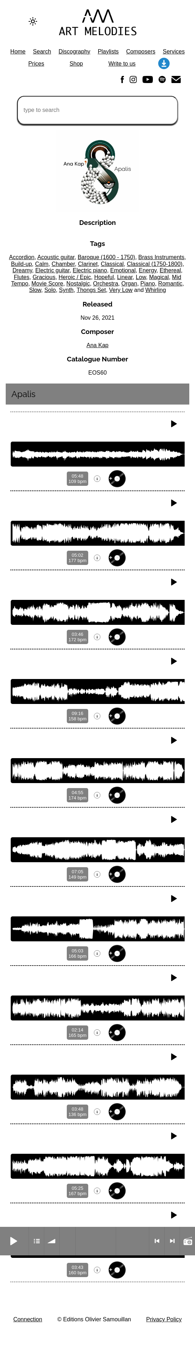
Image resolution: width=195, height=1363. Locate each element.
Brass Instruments (161, 257)
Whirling (155, 290)
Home (18, 51)
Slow (35, 290)
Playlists (108, 51)
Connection (27, 1319)
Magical (159, 277)
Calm (41, 264)
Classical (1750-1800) (154, 264)
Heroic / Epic (75, 277)
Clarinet (88, 264)
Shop (76, 64)
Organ (129, 284)
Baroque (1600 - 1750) (106, 257)
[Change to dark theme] (33, 21)
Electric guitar (52, 270)
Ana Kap (97, 345)
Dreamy (22, 270)
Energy (148, 270)
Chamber (63, 264)
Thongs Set (91, 290)
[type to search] (97, 110)
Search (42, 51)
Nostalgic (78, 284)
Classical (112, 264)
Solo (50, 290)
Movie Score (47, 284)
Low (141, 277)
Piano (147, 284)
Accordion (21, 257)
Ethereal (170, 270)
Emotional (123, 270)
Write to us (121, 64)
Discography (74, 51)
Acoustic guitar (55, 257)
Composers (140, 51)
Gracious (43, 277)
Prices (36, 64)
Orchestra (105, 284)
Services (174, 51)
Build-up (21, 264)
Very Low (120, 290)
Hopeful (104, 277)
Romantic (170, 284)
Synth (66, 290)
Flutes (22, 277)
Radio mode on (187, 1241)
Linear (125, 277)
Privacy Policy (164, 1319)
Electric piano (90, 270)
